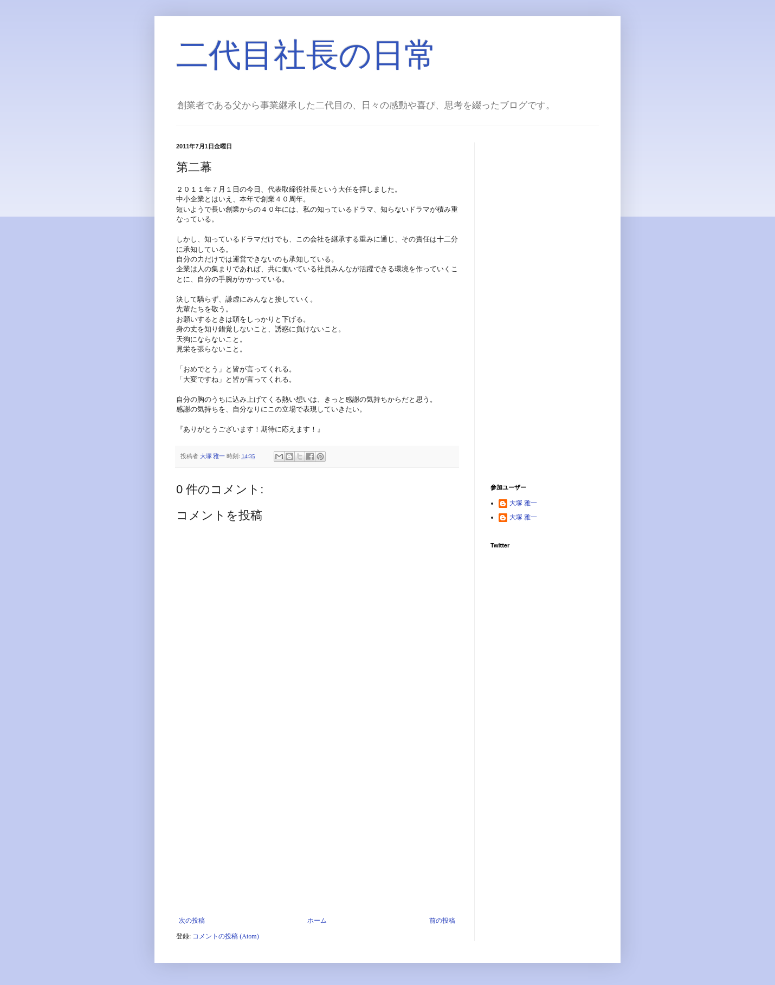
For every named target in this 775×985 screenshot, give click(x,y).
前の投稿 (442, 920)
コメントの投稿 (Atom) (225, 936)
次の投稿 (192, 920)
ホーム (317, 920)
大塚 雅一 (523, 503)
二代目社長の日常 (306, 55)
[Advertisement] (317, 835)
